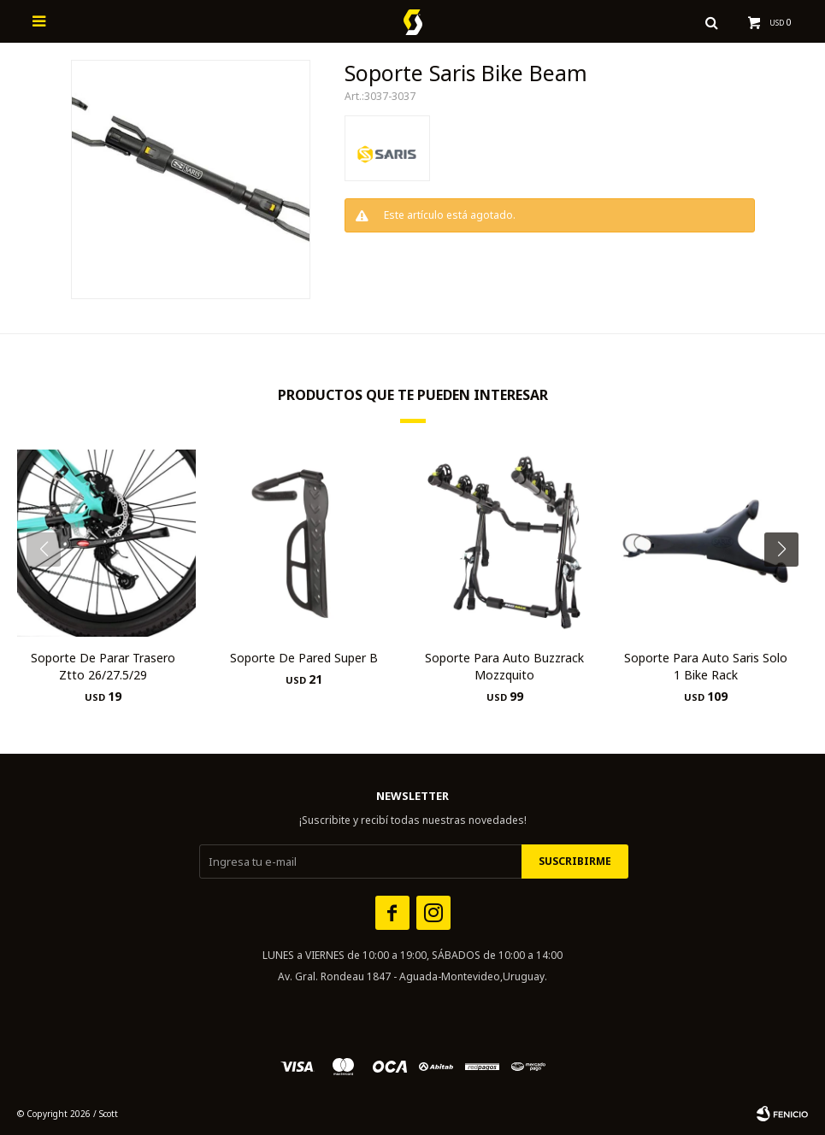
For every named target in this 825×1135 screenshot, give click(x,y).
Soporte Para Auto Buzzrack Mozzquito (504, 666)
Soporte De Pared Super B (304, 658)
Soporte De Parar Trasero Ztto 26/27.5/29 (103, 666)
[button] (787, 584)
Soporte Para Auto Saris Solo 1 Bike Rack (705, 666)
